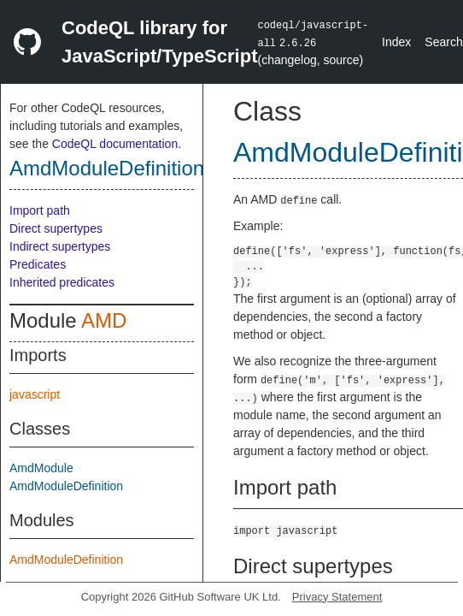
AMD (103, 320)
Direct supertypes (56, 228)
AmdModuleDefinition (106, 168)
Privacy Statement (337, 596)
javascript (34, 394)
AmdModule (41, 468)
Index (396, 42)
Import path (39, 210)
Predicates (37, 264)
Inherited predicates (61, 282)
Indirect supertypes (59, 246)
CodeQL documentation (115, 144)
